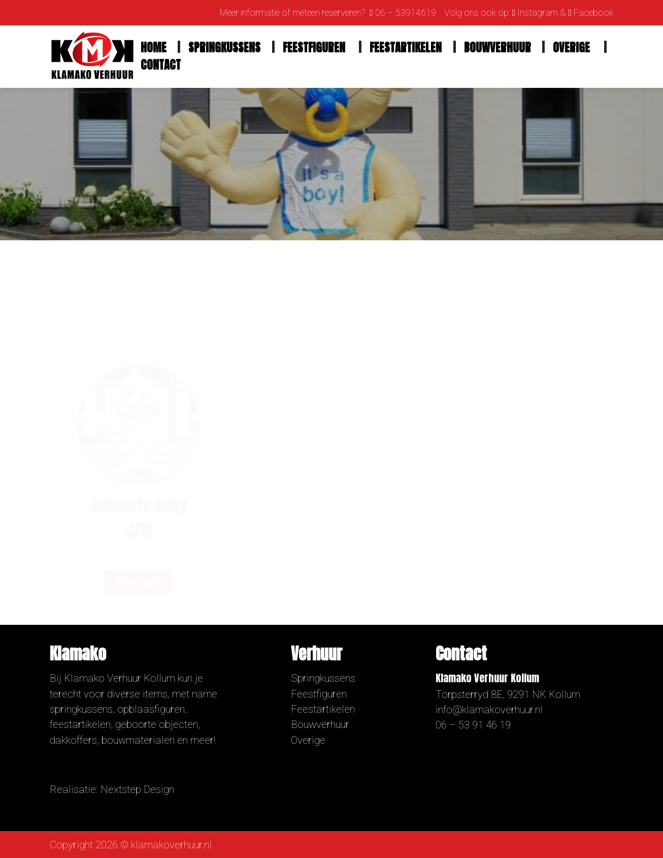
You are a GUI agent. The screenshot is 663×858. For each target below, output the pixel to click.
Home (154, 47)
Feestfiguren (314, 47)
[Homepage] (92, 56)
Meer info (138, 521)
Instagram (537, 12)
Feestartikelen (406, 47)
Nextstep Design (137, 789)
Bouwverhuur (497, 47)
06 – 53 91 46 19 (473, 725)
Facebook (593, 12)
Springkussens (224, 47)
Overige (571, 47)
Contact (161, 64)
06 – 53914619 (405, 12)
